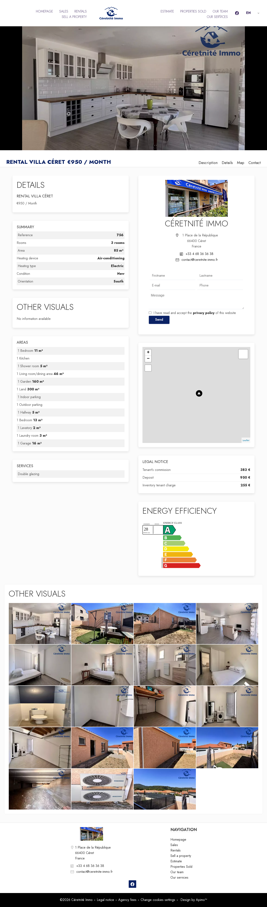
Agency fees (127, 899)
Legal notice (105, 899)
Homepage (111, 13)
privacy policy (203, 312)
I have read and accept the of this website (195, 312)
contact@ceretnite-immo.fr (199, 259)
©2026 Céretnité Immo (76, 899)
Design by (193, 899)
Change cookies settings (158, 899)
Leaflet (246, 440)
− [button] (148, 359)
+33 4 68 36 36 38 (199, 253)
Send (159, 319)
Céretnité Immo (196, 223)
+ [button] (148, 352)
